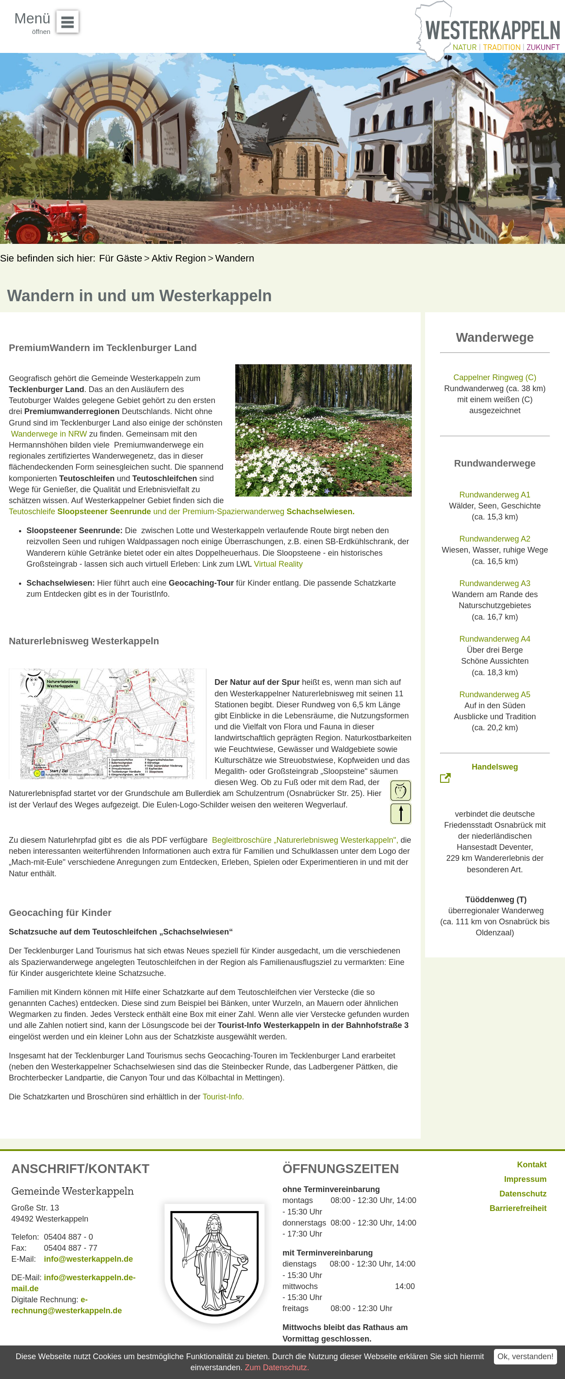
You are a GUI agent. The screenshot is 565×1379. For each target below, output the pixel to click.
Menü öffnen (70, 18)
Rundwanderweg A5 (495, 694)
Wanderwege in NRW (49, 434)
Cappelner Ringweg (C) (494, 377)
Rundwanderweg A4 (495, 639)
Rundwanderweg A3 (495, 583)
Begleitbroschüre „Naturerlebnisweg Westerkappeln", (305, 840)
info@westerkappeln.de (88, 1259)
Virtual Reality (278, 564)
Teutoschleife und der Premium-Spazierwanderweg (181, 511)
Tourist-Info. (223, 1096)
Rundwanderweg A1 (495, 494)
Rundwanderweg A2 (495, 538)
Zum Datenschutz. (277, 1367)
